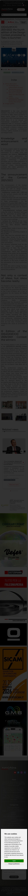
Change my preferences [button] (14, 863)
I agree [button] (14, 860)
